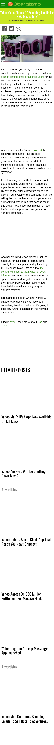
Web (13, 322)
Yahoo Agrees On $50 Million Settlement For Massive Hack (21, 596)
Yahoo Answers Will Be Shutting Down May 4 (23, 473)
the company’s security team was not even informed (23, 272)
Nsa (40, 322)
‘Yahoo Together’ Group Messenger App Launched (25, 650)
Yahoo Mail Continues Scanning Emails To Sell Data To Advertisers (24, 719)
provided (37, 150)
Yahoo (4, 325)
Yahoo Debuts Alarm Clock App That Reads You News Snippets (26, 541)
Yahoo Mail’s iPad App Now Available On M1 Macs (26, 419)
